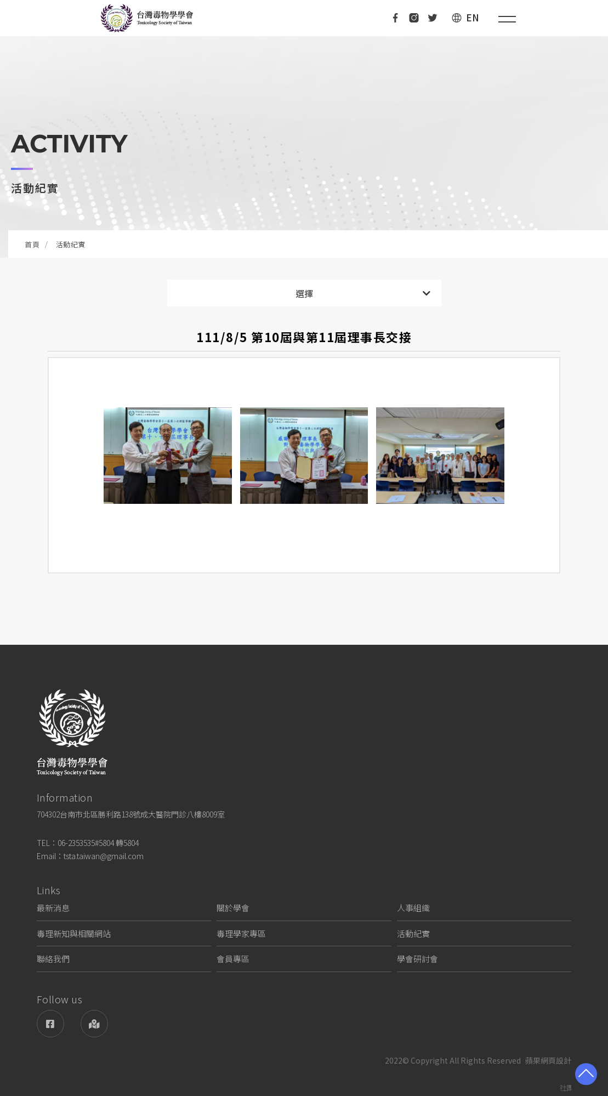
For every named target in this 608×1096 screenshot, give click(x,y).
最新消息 (53, 907)
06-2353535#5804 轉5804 (98, 842)
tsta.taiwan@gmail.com (104, 855)
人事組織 (413, 907)
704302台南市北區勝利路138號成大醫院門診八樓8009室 (131, 814)
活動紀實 (413, 933)
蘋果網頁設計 (548, 1060)
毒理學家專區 (241, 933)
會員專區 (233, 958)
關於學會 (233, 907)
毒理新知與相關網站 (74, 933)
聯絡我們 (53, 958)
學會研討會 (417, 958)
